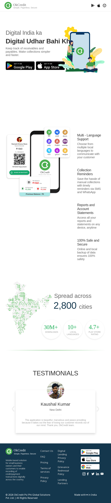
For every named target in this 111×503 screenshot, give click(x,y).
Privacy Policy (44, 479)
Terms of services (45, 470)
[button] (13, 408)
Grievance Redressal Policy (63, 470)
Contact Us (46, 451)
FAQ (42, 456)
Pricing (44, 462)
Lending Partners (63, 481)
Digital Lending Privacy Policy (62, 456)
